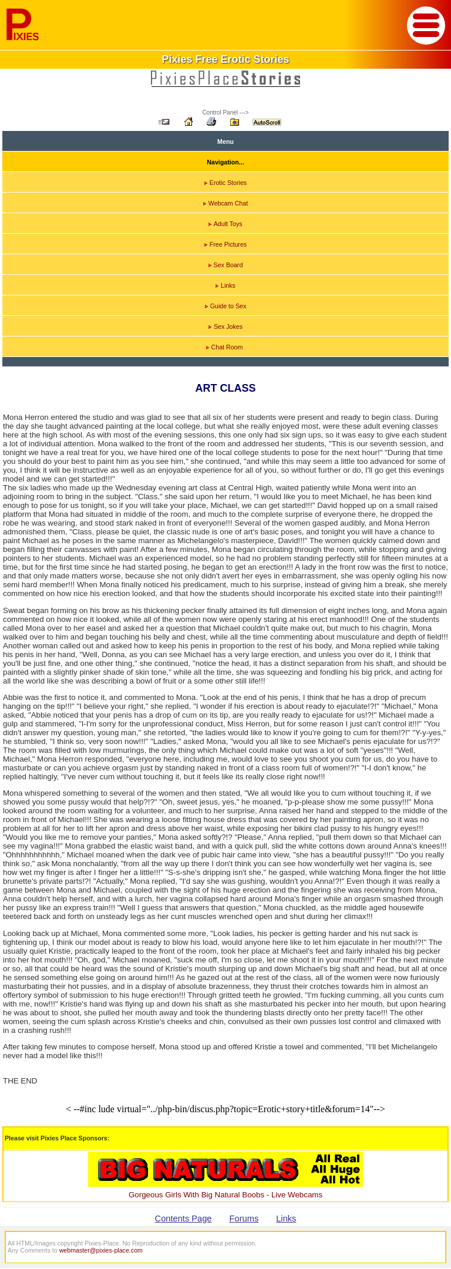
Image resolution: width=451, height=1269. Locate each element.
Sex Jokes (225, 326)
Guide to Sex (226, 305)
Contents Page (183, 1218)
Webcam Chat (225, 203)
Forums (244, 1218)
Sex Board (225, 264)
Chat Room (224, 347)
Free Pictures (225, 244)
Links (225, 285)
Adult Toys (225, 223)
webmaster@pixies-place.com (101, 1250)
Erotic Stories (225, 182)
